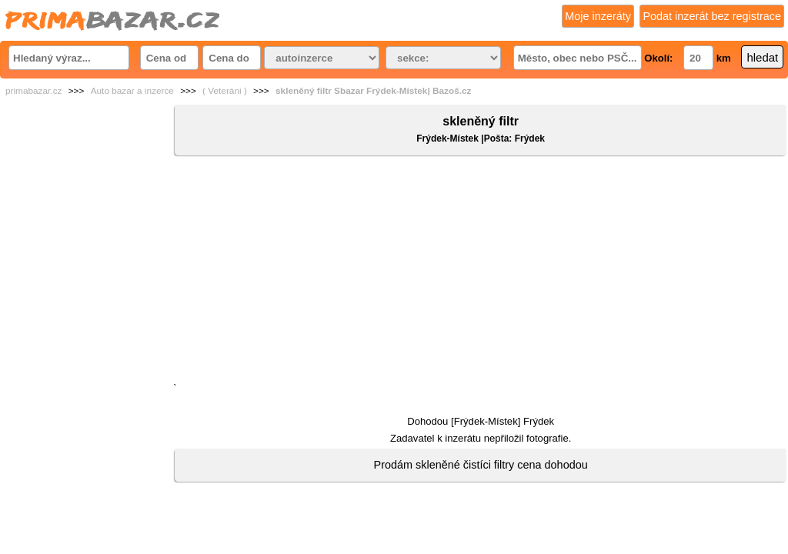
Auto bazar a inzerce (132, 90)
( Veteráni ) (224, 90)
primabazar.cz (33, 90)
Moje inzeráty (598, 16)
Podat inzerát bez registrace (712, 16)
